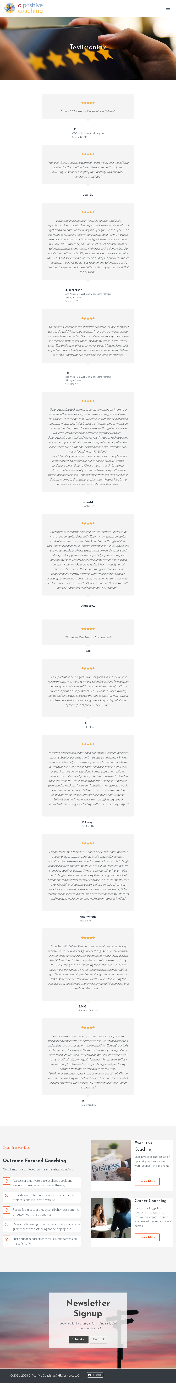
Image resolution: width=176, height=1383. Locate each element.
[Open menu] (168, 8)
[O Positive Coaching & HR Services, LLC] (23, 8)
